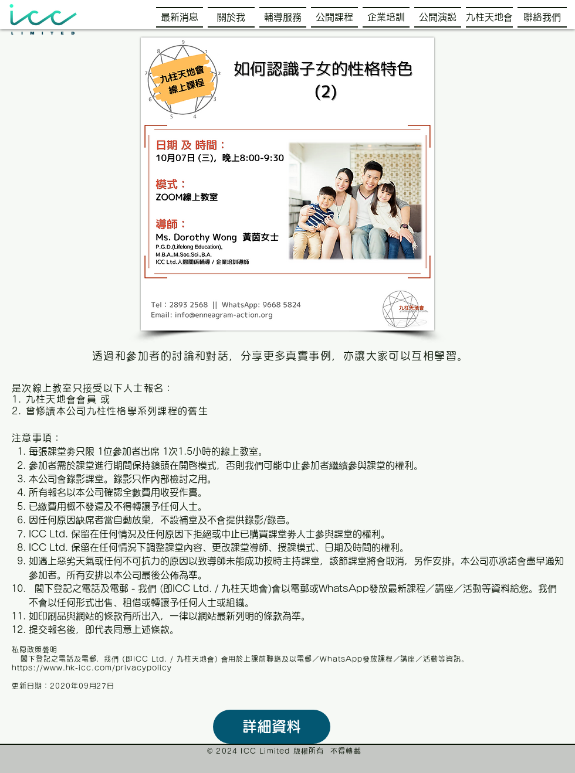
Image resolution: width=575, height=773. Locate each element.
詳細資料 (271, 726)
